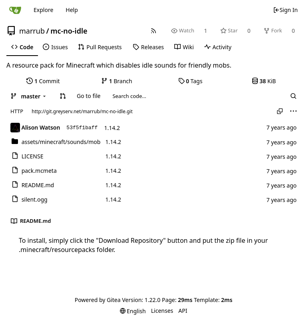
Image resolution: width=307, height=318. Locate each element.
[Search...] (293, 96)
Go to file (88, 96)
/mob (61, 142)
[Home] (15, 10)
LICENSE (33, 156)
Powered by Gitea (98, 300)
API (182, 310)
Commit (43, 81)
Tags (190, 81)
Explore (43, 10)
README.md (38, 185)
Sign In (285, 10)
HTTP (16, 111)
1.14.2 (112, 128)
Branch (116, 81)
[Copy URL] (280, 111)
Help (72, 10)
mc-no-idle (68, 31)
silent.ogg (35, 199)
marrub (32, 31)
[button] (63, 96)
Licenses (162, 310)
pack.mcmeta (39, 170)
